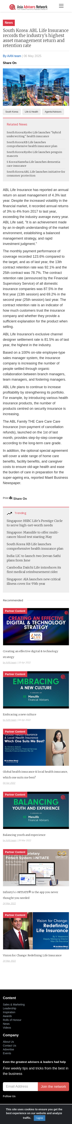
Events (7, 1053)
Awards (7, 1016)
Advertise (8, 1049)
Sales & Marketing (14, 1004)
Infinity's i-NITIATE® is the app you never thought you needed (30, 895)
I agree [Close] (39, 1118)
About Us (8, 1041)
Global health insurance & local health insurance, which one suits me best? (35, 774)
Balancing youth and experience (24, 835)
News (9, 22)
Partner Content (15, 610)
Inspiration (9, 1012)
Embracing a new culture (19, 714)
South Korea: (15, 132)
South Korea (11, 111)
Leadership (9, 1008)
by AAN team (9, 662)
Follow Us (9, 1096)
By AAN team (12, 56)
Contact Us (9, 1045)
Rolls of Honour (12, 1019)
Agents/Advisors (53, 111)
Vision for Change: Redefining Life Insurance (32, 955)
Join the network (53, 1087)
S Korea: (12, 162)
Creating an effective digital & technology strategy (30, 654)
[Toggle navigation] (61, 6)
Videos (7, 1027)
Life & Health (31, 111)
